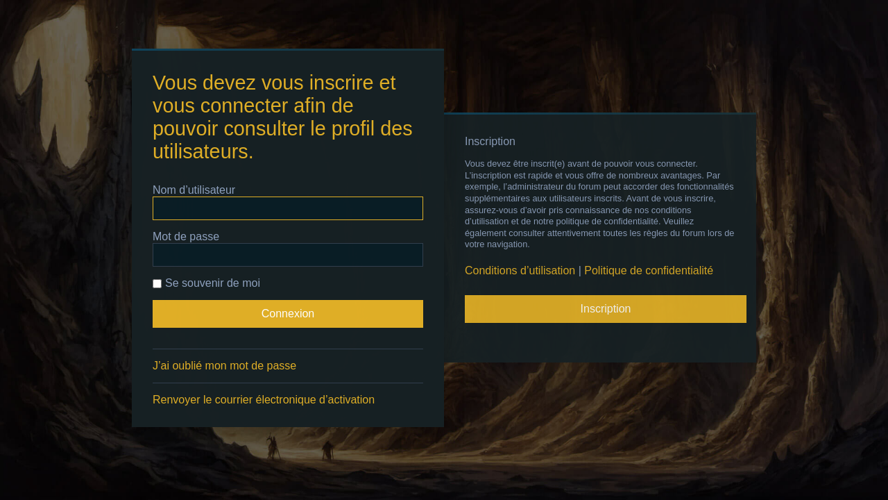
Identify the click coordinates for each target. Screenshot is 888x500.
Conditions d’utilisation (520, 270)
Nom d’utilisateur (194, 190)
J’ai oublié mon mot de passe (224, 366)
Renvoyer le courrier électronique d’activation (264, 400)
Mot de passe (186, 236)
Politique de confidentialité (648, 270)
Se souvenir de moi (206, 283)
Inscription (606, 309)
